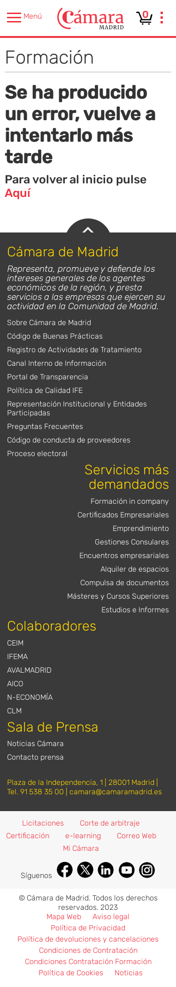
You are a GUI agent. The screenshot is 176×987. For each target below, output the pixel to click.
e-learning (83, 835)
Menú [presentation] (24, 17)
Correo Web (136, 835)
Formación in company (130, 501)
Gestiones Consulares (132, 541)
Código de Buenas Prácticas (55, 336)
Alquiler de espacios (134, 569)
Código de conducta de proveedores (68, 439)
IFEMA (17, 656)
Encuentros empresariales (124, 555)
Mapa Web (63, 916)
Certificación (27, 835)
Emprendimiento (141, 528)
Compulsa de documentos (124, 582)
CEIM (15, 643)
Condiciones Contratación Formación (88, 961)
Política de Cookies (70, 972)
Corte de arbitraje (110, 823)
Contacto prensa (35, 757)
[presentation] (162, 19)
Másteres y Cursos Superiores (118, 596)
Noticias (129, 972)
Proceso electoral (37, 453)
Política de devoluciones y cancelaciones (88, 939)
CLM (14, 710)
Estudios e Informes (135, 609)
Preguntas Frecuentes (45, 426)
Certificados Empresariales (123, 514)
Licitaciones (43, 823)
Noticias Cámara (35, 743)
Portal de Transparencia (47, 376)
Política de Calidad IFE (45, 390)
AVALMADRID (29, 670)
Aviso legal (111, 916)
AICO (15, 683)
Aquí (18, 193)
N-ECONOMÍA (30, 697)
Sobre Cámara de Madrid (49, 322)
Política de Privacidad (88, 927)
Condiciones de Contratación (88, 950)
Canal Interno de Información (56, 363)
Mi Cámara (81, 848)
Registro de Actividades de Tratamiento (74, 349)
